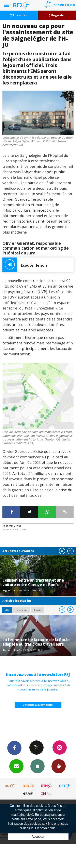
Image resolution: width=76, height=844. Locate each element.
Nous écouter (66, 4)
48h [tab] (7, 609)
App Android (58, 766)
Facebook (14, 748)
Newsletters (16, 766)
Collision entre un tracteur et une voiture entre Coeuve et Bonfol (33, 582)
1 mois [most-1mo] (37, 609)
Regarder (57, 15)
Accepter (38, 836)
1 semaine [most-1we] (21, 609)
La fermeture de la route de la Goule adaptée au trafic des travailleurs (36, 642)
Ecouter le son (24, 265)
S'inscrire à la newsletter (38, 704)
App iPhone (37, 766)
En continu (19, 15)
